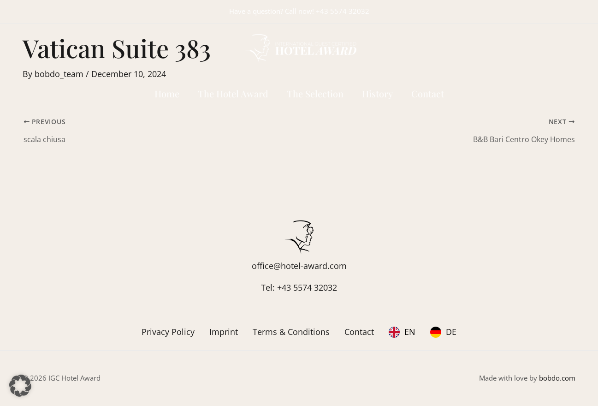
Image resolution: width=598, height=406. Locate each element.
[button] (20, 385)
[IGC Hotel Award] (299, 47)
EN (409, 331)
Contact (359, 331)
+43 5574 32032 (342, 11)
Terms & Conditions (291, 331)
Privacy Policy (168, 331)
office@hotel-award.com (299, 265)
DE (451, 331)
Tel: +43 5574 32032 (299, 287)
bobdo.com (557, 377)
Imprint (223, 331)
